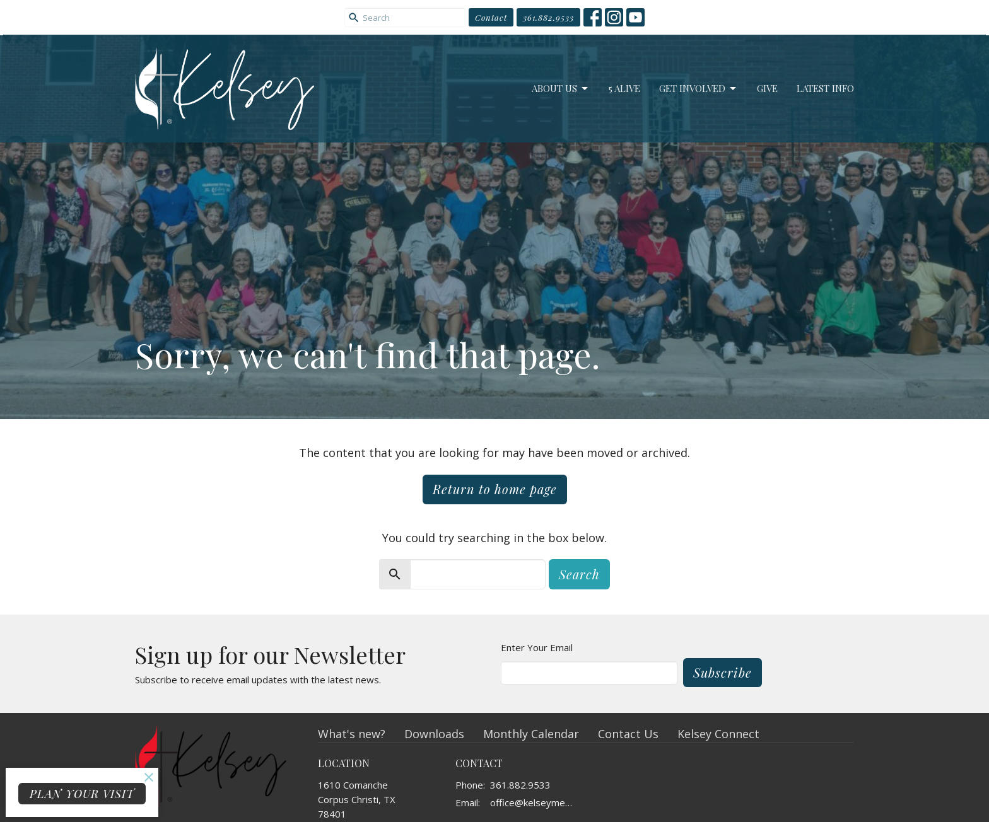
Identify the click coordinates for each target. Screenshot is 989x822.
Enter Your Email (537, 647)
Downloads (434, 733)
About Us (561, 88)
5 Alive (624, 88)
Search (579, 573)
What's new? (351, 733)
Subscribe (722, 672)
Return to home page (495, 488)
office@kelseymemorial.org (535, 802)
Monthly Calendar (531, 733)
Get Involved (698, 88)
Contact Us (628, 733)
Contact (491, 17)
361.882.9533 (548, 17)
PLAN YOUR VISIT (82, 793)
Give (767, 88)
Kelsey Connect (718, 733)
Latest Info (825, 88)
